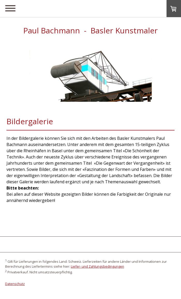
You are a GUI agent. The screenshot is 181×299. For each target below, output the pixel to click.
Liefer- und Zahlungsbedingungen (97, 266)
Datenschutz (15, 283)
